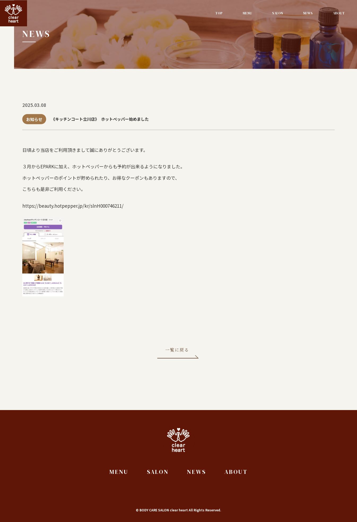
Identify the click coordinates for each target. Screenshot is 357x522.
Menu (247, 13)
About (339, 13)
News (308, 13)
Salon (277, 13)
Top (219, 13)
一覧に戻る (177, 351)
